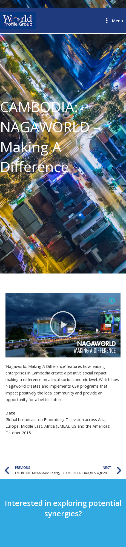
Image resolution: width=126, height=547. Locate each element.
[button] (63, 325)
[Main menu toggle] (113, 20)
